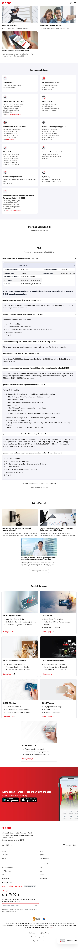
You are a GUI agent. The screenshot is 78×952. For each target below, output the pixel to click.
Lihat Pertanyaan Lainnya (39, 488)
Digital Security (44, 878)
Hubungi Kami (6, 891)
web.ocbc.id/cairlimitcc (14, 114)
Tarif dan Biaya (6, 871)
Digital (4, 858)
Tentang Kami (44, 858)
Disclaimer (32, 933)
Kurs (3, 875)
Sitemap (45, 937)
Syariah (42, 855)
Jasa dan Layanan (7, 868)
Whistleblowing (35, 937)
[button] (39, 258)
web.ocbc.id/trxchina (13, 211)
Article (42, 875)
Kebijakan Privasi (44, 933)
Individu (4, 851)
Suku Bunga (5, 878)
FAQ (41, 868)
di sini (52, 927)
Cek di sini (10, 139)
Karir (41, 871)
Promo (4, 864)
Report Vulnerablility (39, 941)
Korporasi (5, 855)
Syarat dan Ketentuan (46, 864)
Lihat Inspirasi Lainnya (39, 571)
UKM (41, 851)
